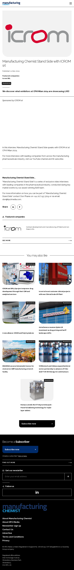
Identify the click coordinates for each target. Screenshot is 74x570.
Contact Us (7, 529)
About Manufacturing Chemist (17, 518)
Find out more (8, 462)
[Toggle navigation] (70, 3)
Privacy (5, 540)
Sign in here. (22, 456)
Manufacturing (6, 83)
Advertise (7, 533)
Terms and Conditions (13, 537)
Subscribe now (29, 424)
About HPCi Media (10, 522)
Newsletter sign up (11, 526)
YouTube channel (40, 159)
